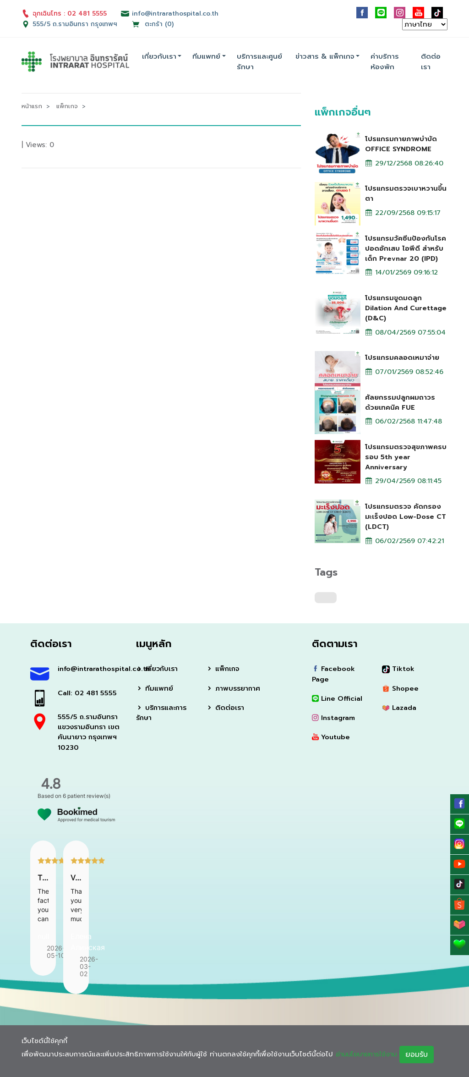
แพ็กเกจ (223, 670)
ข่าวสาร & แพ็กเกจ (324, 56)
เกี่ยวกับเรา (159, 56)
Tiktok (398, 670)
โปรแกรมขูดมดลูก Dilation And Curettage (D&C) (395, 307)
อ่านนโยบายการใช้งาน (369, 1054)
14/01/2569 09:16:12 (403, 273)
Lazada (399, 709)
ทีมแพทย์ (206, 56)
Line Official (337, 700)
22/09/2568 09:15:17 (404, 213)
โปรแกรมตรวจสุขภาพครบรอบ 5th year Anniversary (406, 457)
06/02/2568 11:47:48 (405, 422)
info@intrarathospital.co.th (90, 670)
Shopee (400, 690)
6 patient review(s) (86, 798)
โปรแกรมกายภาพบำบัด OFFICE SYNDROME (401, 143)
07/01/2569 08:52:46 (405, 373)
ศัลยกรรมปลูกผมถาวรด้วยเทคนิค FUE (400, 402)
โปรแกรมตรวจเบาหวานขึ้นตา (406, 193)
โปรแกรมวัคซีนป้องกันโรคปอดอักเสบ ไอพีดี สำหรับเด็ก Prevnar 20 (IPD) (405, 247)
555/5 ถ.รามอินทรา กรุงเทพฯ (75, 24)
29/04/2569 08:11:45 (404, 482)
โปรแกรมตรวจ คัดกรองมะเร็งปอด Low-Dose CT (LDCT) (406, 517)
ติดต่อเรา (431, 61)
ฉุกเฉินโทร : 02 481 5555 (64, 13)
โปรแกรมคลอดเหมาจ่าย (402, 358)
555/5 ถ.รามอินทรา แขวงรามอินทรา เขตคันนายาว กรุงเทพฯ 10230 (89, 734)
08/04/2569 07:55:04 (406, 333)
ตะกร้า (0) (153, 24)
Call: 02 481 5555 (88, 695)
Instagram (334, 720)
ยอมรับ (421, 1054)
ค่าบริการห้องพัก (385, 61)
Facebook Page (334, 675)
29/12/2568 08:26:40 (405, 163)
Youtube (331, 739)
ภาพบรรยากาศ (234, 690)
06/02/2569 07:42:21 (405, 542)
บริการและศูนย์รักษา (259, 61)
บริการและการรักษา (162, 714)
